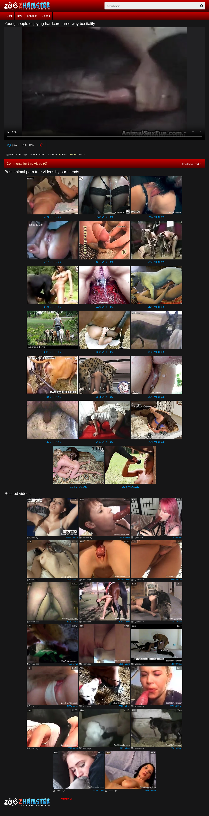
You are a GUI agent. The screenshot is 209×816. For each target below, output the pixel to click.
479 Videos (104, 307)
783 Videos (52, 217)
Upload (46, 16)
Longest (32, 16)
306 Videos (52, 442)
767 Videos (156, 217)
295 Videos (104, 442)
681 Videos (104, 262)
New (19, 16)
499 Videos (52, 307)
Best (9, 16)
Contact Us (66, 799)
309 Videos (156, 397)
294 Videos (156, 442)
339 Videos (156, 352)
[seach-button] (201, 5)
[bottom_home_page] (32, 802)
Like (12, 145)
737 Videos (52, 262)
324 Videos (104, 397)
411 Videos (52, 352)
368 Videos (104, 352)
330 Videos (52, 397)
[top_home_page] (28, 6)
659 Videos (156, 262)
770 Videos (104, 217)
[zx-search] (154, 5)
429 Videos (156, 307)
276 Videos (130, 486)
